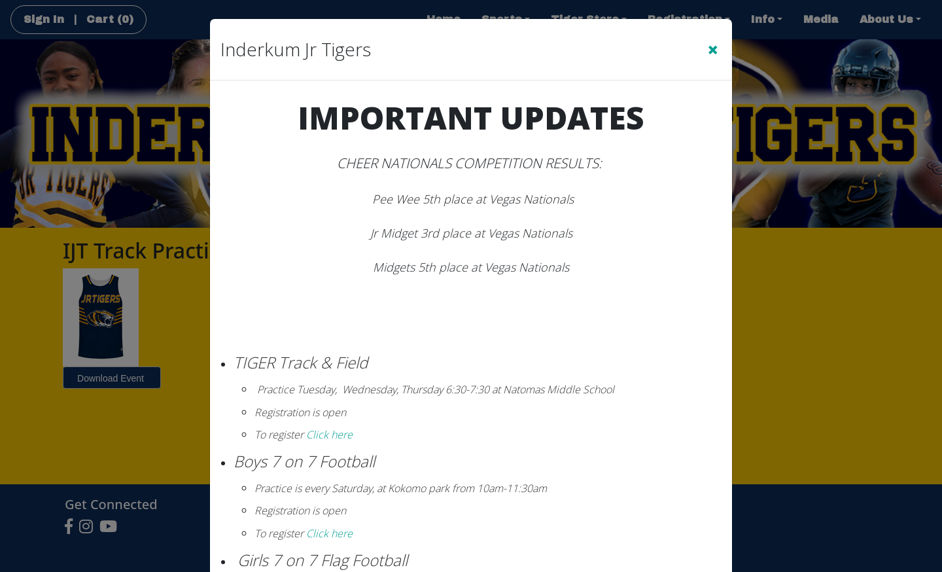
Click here (328, 434)
